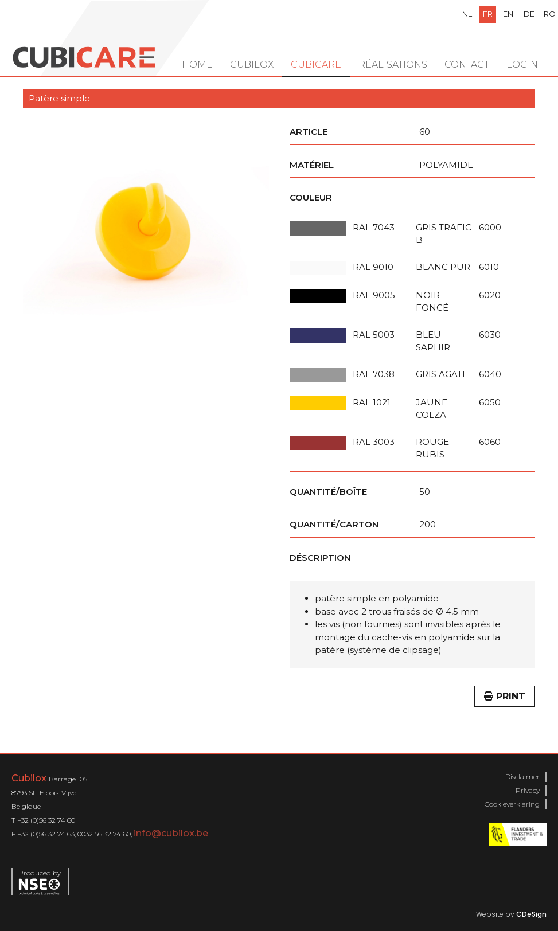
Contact (466, 64)
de (529, 13)
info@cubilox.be (171, 833)
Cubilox (252, 64)
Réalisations (392, 64)
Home (197, 64)
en (508, 13)
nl (467, 13)
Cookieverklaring (512, 804)
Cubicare (316, 64)
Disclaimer (522, 776)
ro (550, 13)
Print (504, 696)
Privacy (528, 790)
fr (488, 13)
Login (522, 64)
